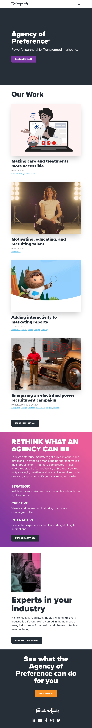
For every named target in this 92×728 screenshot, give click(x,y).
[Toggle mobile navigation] (79, 3)
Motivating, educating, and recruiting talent (38, 241)
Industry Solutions (26, 640)
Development (27, 329)
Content (14, 173)
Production (30, 173)
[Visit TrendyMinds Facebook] (46, 720)
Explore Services (25, 538)
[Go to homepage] (46, 711)
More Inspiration (25, 423)
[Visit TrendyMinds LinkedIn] (33, 720)
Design (22, 173)
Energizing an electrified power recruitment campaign (42, 397)
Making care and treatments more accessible (40, 163)
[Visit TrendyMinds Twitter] (58, 720)
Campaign (15, 407)
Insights (49, 407)
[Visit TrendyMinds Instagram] (52, 720)
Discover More (23, 59)
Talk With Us (46, 693)
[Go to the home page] (19, 4)
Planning (44, 329)
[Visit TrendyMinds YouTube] (40, 720)
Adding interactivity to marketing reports (34, 319)
